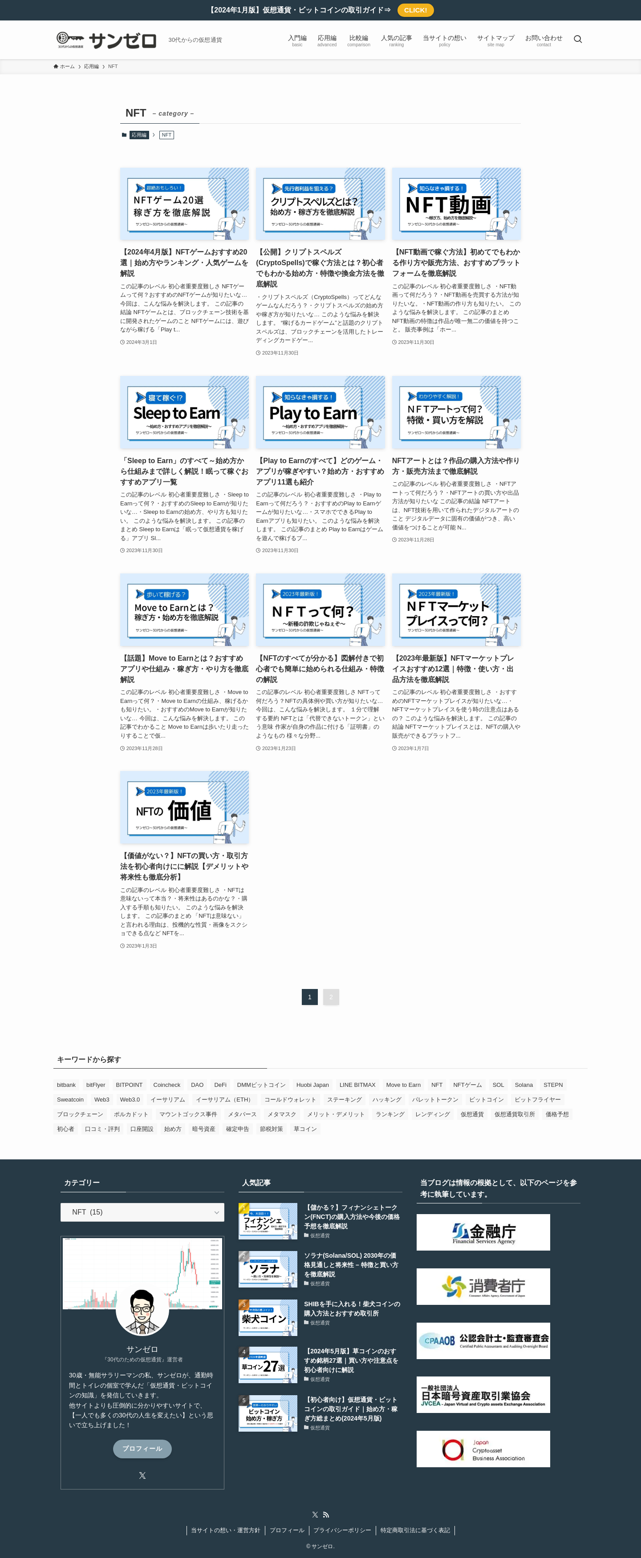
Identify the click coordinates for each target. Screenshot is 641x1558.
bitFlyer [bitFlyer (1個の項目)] (95, 1085)
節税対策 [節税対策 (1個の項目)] (271, 1129)
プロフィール (142, 1448)
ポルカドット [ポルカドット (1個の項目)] (131, 1114)
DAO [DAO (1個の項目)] (197, 1085)
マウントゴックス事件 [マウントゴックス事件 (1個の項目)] (188, 1114)
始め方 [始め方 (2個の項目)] (173, 1129)
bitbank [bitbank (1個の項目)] (66, 1085)
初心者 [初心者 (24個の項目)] (65, 1129)
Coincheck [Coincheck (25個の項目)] (167, 1085)
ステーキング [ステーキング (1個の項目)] (344, 1099)
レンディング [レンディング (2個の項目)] (432, 1114)
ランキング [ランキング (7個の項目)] (390, 1114)
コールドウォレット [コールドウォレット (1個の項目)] (290, 1099)
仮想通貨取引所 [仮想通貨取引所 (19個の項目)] (515, 1114)
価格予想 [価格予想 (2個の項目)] (557, 1114)
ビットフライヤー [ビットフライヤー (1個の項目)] (538, 1099)
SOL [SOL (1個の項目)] (498, 1085)
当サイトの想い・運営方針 (225, 1530)
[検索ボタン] (578, 39)
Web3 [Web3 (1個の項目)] (102, 1099)
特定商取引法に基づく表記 (415, 1530)
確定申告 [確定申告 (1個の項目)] (237, 1129)
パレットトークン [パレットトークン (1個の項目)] (435, 1099)
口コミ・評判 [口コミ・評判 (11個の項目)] (102, 1129)
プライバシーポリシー (342, 1530)
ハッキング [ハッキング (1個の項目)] (387, 1099)
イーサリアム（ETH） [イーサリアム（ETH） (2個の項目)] (225, 1099)
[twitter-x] (142, 1475)
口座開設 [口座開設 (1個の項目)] (142, 1129)
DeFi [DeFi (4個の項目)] (220, 1085)
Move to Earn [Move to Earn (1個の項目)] (403, 1085)
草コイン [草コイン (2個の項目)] (305, 1129)
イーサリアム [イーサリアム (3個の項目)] (167, 1099)
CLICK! (415, 10)
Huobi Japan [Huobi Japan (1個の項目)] (312, 1085)
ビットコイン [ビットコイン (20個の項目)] (486, 1099)
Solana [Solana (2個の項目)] (524, 1085)
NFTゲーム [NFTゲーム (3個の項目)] (467, 1085)
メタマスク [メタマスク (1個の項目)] (282, 1114)
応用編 (139, 134)
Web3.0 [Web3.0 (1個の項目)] (130, 1099)
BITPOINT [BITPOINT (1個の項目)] (129, 1085)
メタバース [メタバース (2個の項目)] (242, 1114)
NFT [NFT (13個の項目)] (436, 1085)
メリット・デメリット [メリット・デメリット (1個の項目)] (336, 1114)
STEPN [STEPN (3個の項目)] (553, 1085)
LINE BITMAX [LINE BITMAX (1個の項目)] (358, 1085)
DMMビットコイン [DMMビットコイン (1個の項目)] (261, 1085)
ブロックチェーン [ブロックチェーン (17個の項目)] (80, 1114)
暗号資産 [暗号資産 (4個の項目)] (203, 1129)
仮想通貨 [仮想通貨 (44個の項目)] (472, 1114)
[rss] (326, 1515)
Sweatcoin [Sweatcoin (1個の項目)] (70, 1099)
